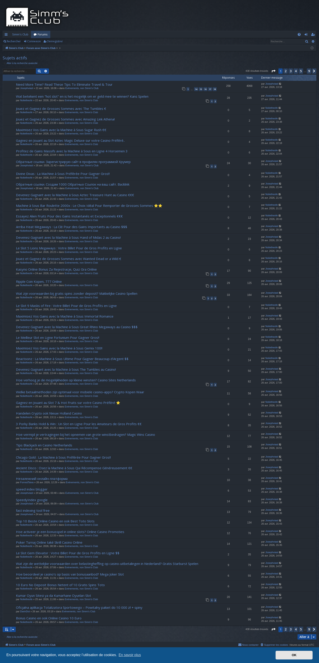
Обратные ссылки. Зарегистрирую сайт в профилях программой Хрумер (73, 161)
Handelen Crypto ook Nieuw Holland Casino (49, 413)
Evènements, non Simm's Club (82, 88)
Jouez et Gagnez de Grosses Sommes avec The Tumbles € (61, 108)
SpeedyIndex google (32, 500)
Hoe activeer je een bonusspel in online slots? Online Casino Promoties (70, 531)
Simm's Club (20, 34)
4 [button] (296, 71)
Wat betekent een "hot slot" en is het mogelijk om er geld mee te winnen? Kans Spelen (82, 96)
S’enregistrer (55, 41)
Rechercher (14, 41)
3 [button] (291, 71)
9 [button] (309, 71)
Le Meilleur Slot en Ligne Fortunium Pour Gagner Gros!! (57, 337)
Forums (43, 34)
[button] (273, 71)
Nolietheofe (26, 100)
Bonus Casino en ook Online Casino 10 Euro (49, 618)
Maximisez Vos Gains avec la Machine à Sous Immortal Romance (64, 316)
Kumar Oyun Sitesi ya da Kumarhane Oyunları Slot (53, 595)
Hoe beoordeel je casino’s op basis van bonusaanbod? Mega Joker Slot (70, 574)
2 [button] (285, 71)
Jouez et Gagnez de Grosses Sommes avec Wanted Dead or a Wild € (68, 258)
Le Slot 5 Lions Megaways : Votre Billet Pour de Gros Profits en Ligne (69, 248)
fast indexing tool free (33, 510)
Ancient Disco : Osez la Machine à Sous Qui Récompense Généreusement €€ (74, 468)
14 (196, 89)
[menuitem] (299, 34)
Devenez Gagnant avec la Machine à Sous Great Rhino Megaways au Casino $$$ (77, 327)
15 (201, 89)
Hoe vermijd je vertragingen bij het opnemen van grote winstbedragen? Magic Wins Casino (85, 434)
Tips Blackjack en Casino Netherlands (44, 445)
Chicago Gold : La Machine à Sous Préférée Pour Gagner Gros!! (63, 457)
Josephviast (26, 88)
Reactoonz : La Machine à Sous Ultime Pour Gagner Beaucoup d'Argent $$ (72, 359)
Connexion (34, 41)
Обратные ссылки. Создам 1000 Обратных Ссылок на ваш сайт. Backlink (72, 184)
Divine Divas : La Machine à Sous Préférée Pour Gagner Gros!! (63, 173)
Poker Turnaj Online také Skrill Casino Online (49, 542)
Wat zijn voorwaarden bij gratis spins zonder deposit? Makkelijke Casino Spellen (76, 293)
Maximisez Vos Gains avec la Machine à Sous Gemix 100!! (59, 348)
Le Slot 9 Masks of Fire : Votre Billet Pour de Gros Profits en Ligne (66, 305)
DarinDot (25, 611)
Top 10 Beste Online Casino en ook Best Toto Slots (55, 521)
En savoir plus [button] (130, 655)
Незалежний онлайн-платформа (42, 478)
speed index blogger (32, 489)
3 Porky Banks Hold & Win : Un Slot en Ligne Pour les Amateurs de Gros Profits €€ (79, 424)
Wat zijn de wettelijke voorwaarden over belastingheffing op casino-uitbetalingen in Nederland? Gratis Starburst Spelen (107, 563)
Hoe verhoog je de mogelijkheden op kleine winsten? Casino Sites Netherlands (76, 380)
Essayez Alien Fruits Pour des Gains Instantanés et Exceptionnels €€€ (69, 216)
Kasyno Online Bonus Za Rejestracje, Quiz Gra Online (56, 269)
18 (215, 89)
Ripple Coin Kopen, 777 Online (39, 281)
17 (210, 89)
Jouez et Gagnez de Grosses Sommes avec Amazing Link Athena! (65, 119)
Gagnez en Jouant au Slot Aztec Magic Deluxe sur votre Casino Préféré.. (70, 140)
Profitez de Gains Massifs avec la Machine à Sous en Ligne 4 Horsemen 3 (72, 151)
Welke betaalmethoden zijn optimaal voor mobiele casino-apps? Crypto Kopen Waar (80, 392)
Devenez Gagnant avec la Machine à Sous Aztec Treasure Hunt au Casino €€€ (75, 195)
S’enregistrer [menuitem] (313, 35)
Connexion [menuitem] (306, 35)
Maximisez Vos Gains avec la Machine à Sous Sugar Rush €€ (61, 130)
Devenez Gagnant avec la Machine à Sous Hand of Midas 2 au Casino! (68, 237)
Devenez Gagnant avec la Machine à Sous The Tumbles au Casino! (66, 369)
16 (205, 89)
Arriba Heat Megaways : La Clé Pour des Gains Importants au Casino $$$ (71, 227)
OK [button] (294, 655)
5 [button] (301, 71)
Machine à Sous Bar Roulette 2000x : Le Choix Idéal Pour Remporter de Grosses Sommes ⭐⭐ (89, 205)
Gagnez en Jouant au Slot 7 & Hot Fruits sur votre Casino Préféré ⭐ (68, 402)
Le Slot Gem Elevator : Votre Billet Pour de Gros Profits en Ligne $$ (67, 553)
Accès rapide (7, 35)
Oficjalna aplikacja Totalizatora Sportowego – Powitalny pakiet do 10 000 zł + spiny (79, 607)
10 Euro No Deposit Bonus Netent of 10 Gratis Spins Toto (60, 585)
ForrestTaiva (27, 482)
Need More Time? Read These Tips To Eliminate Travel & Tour (64, 84)
